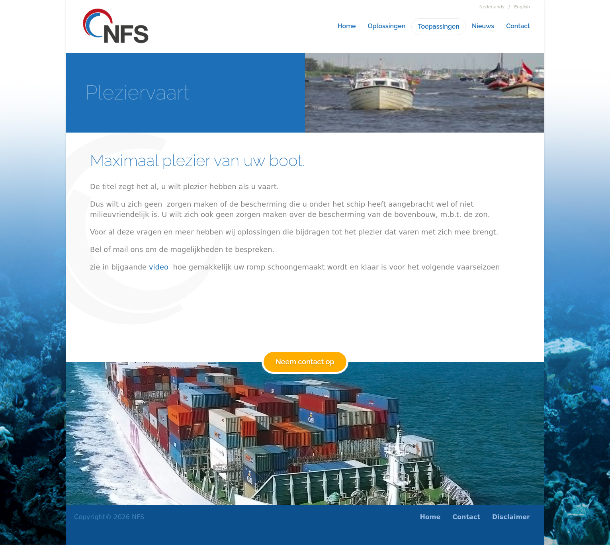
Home (347, 26)
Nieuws (483, 26)
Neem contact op (305, 361)
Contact (518, 26)
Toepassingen (438, 26)
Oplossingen (387, 26)
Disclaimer (511, 517)
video (159, 267)
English (522, 7)
